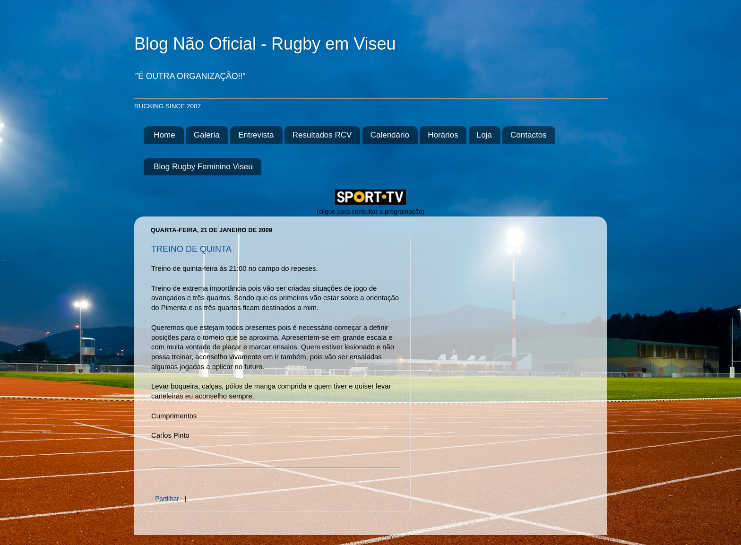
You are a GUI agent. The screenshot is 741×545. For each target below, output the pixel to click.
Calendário (389, 134)
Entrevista (256, 134)
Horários (443, 134)
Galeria (207, 134)
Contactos (528, 134)
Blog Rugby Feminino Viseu (203, 166)
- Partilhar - (168, 498)
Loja (484, 134)
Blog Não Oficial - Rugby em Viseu (265, 43)
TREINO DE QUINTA (191, 249)
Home (164, 134)
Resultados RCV (322, 134)
